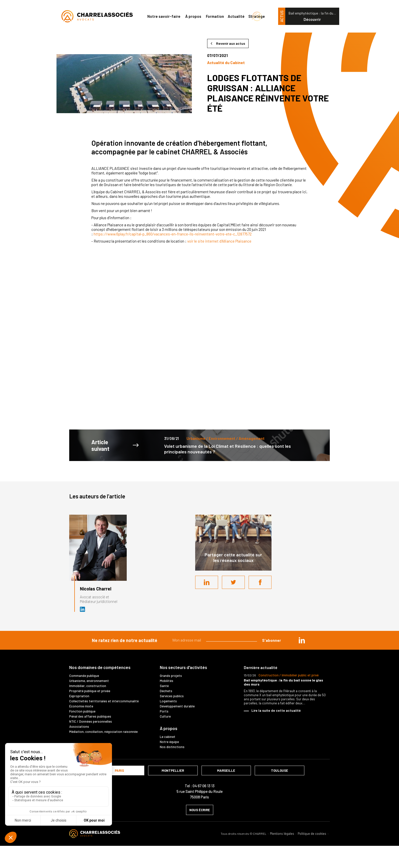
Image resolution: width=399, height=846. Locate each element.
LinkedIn (206, 582)
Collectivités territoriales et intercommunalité (104, 701)
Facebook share (260, 582)
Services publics (172, 696)
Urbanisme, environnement (89, 681)
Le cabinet (167, 737)
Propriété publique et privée (89, 691)
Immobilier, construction (87, 686)
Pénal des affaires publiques (90, 716)
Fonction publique (82, 711)
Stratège (256, 16)
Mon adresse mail (187, 640)
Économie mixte (81, 706)
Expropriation (79, 696)
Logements (168, 701)
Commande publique (84, 676)
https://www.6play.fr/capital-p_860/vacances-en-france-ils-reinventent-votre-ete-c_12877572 (173, 234)
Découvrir (312, 19)
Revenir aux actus (230, 43)
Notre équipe (169, 742)
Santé (164, 686)
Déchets (166, 691)
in (302, 640)
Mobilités (166, 681)
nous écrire (199, 810)
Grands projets (171, 676)
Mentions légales (282, 833)
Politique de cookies (312, 833)
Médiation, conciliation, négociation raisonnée (103, 732)
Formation (215, 16)
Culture (165, 716)
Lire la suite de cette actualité (276, 710)
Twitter (233, 582)
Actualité (236, 16)
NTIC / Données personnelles (90, 721)
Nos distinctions (172, 747)
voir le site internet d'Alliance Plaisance (219, 241)
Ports (164, 711)
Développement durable (177, 706)
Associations (79, 726)
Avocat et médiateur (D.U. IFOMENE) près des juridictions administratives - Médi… (83, 609)
